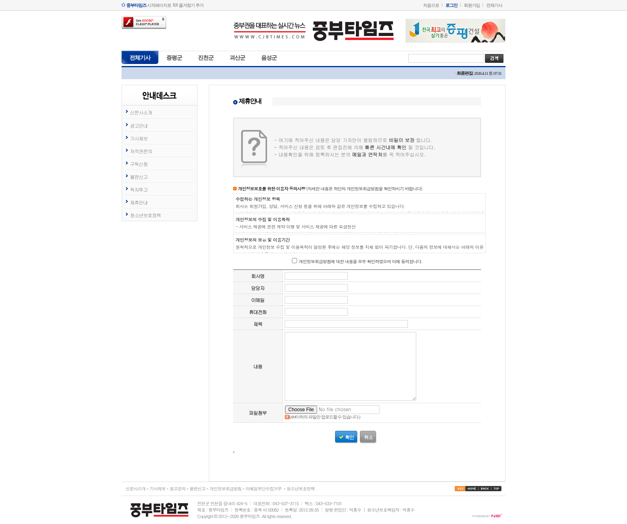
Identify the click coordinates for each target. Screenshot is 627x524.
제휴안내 (139, 202)
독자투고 (139, 189)
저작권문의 (141, 151)
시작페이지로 (148, 5)
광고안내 (139, 125)
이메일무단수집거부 (264, 489)
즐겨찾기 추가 (191, 5)
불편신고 (139, 176)
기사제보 (139, 138)
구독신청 (139, 163)
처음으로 (431, 5)
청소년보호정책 (145, 215)
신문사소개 (141, 112)
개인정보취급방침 (226, 489)
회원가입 (472, 5)
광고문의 (178, 489)
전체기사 (494, 5)
